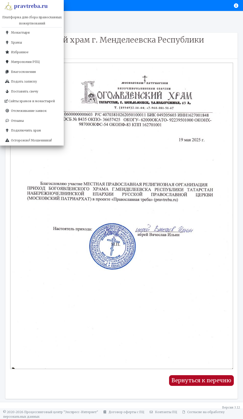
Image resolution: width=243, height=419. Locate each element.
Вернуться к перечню (201, 380)
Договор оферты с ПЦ (123, 412)
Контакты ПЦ (162, 412)
